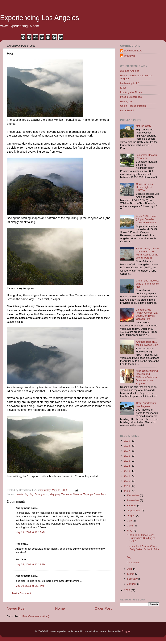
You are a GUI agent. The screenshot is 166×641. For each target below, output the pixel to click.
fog (31, 494)
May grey (55, 494)
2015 (127, 460)
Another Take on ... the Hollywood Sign (147, 343)
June (130, 525)
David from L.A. (133, 50)
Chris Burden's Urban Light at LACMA (144, 187)
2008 (127, 590)
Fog (129, 557)
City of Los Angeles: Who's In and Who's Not (147, 283)
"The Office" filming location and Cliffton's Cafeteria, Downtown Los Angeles (147, 377)
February (132, 578)
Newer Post (16, 608)
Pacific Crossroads (131, 96)
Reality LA (126, 101)
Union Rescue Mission (133, 105)
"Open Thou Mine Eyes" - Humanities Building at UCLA (141, 538)
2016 (127, 455)
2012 (127, 475)
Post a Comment (21, 593)
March (131, 573)
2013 (127, 470)
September (134, 510)
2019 (127, 440)
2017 (127, 450)
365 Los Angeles (129, 70)
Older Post (103, 608)
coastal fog (22, 494)
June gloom (41, 494)
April (130, 568)
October (132, 505)
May (130, 530)
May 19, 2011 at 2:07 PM (29, 585)
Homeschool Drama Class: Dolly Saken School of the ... (143, 549)
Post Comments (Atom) (36, 616)
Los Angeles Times (131, 92)
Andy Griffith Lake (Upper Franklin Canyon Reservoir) (146, 219)
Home (60, 608)
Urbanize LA (127, 110)
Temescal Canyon (71, 494)
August (131, 515)
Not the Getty (143, 125)
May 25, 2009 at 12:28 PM (30, 564)
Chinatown (133, 562)
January (132, 583)
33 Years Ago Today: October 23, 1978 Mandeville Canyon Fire (147, 314)
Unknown (129, 55)
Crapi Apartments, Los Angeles (146, 405)
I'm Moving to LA (129, 83)
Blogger (126, 631)
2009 (127, 491)
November (133, 500)
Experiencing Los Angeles (39, 18)
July (130, 520)
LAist (123, 87)
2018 (127, 445)
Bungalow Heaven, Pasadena (146, 156)
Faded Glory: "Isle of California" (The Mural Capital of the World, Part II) (147, 253)
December (133, 495)
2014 (127, 465)
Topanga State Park (94, 494)
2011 (127, 480)
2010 (127, 486)
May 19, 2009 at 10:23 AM (30, 532)
